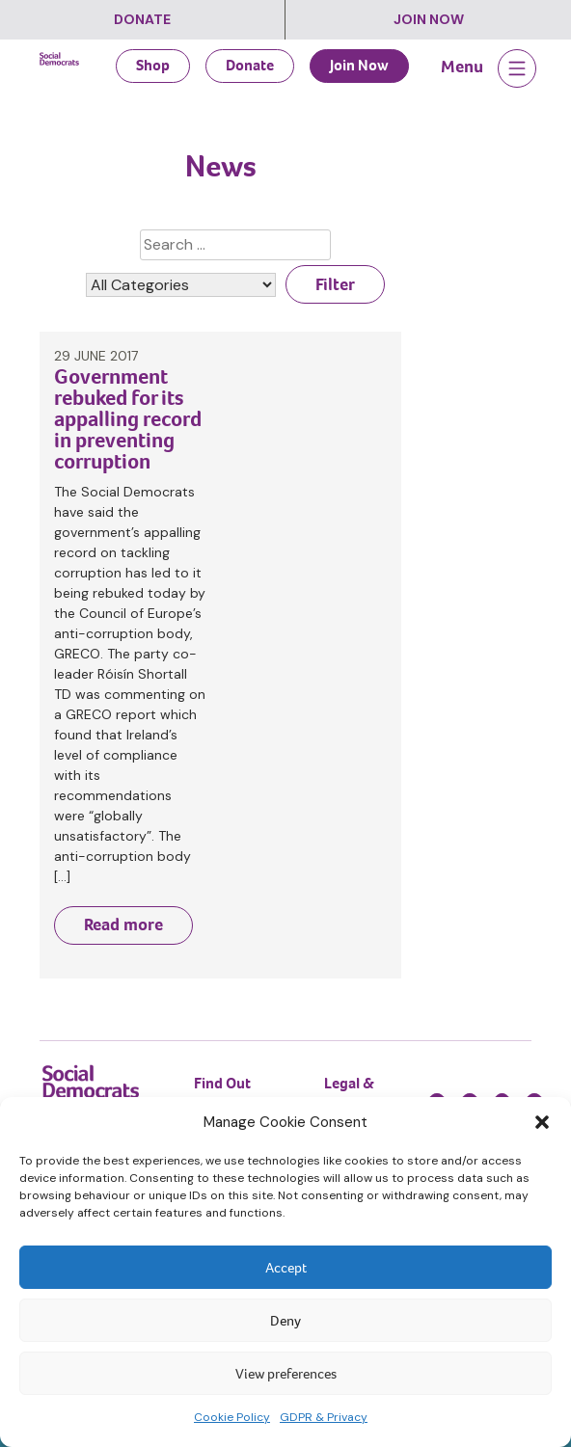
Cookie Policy (232, 1417)
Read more (123, 924)
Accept (286, 1267)
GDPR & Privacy (323, 1417)
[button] (542, 1122)
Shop (153, 65)
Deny (285, 1320)
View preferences (286, 1373)
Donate (142, 19)
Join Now (429, 19)
